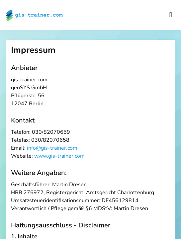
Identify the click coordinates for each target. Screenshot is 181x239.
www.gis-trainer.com (59, 156)
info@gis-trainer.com (52, 148)
